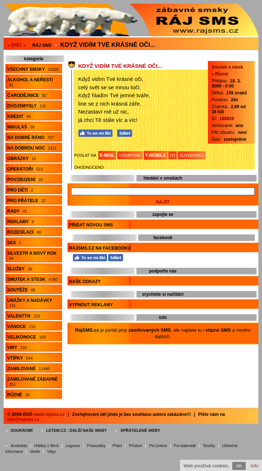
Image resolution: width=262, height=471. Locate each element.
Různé (18, 394)
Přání (117, 445)
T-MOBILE (155, 155)
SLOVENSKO (191, 155)
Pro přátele (26, 200)
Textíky (209, 445)
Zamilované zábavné (32, 381)
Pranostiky (96, 445)
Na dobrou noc (32, 148)
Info (254, 465)
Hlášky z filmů (46, 445)
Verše (35, 451)
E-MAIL (107, 155)
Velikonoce (26, 337)
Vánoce (21, 326)
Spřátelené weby (140, 430)
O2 (172, 155)
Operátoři (25, 169)
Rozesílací (24, 232)
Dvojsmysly (26, 105)
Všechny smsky (33, 69)
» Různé (220, 74)
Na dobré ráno (30, 137)
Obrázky (21, 158)
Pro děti (20, 190)
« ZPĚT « (16, 45)
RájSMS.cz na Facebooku (100, 248)
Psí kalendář (185, 445)
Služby (19, 268)
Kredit (19, 116)
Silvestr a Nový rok (32, 256)
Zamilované (28, 368)
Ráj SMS (42, 45)
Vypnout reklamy (91, 304)
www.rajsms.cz (49, 414)
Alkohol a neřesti (30, 82)
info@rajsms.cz (23, 419)
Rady (17, 211)
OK (239, 466)
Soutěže (21, 289)
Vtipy (51, 451)
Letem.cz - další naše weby (76, 430)
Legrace (73, 445)
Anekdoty (19, 445)
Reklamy (20, 221)
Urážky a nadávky (29, 303)
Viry (17, 347)
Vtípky (20, 358)
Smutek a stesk (32, 279)
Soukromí (22, 430)
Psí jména (158, 445)
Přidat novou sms (91, 225)
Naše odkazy (85, 281)
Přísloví (135, 445)
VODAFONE (130, 155)
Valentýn (23, 316)
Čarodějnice (26, 95)
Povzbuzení (25, 179)
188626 (227, 118)
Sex (14, 242)
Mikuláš (20, 127)
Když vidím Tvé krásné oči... (107, 44)
